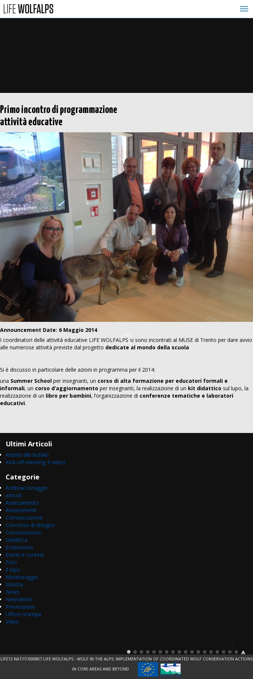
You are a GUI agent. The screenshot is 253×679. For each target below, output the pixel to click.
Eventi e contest (25, 554)
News (12, 591)
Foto (11, 562)
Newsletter (19, 599)
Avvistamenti (21, 510)
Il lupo (13, 569)
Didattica (16, 539)
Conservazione (23, 532)
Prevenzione (20, 606)
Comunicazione (24, 517)
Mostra (14, 584)
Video (12, 621)
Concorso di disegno (30, 524)
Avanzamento (22, 502)
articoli (14, 495)
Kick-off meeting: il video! (35, 462)
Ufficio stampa (23, 614)
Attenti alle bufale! (27, 454)
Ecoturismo (19, 547)
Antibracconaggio (27, 487)
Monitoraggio (22, 577)
